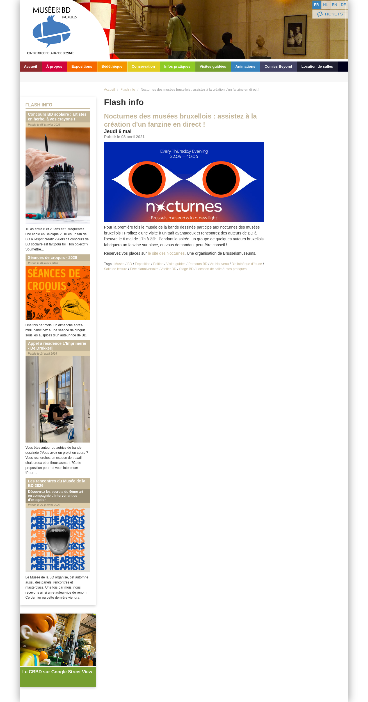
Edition (158, 264)
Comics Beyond (278, 66)
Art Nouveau (219, 264)
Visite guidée (176, 264)
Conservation (143, 66)
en (334, 5)
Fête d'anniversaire (144, 269)
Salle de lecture (115, 269)
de (343, 5)
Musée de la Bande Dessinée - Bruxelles (65, 29)
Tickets (329, 14)
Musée (120, 264)
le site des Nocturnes (166, 253)
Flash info (127, 90)
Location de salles (317, 66)
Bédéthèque (112, 66)
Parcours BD (197, 264)
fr (316, 5)
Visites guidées (213, 66)
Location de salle (209, 269)
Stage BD (186, 269)
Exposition (142, 264)
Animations (245, 66)
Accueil (30, 66)
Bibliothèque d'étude (247, 264)
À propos (54, 66)
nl (325, 5)
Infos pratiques (177, 66)
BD (129, 264)
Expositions (82, 66)
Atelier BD (168, 269)
